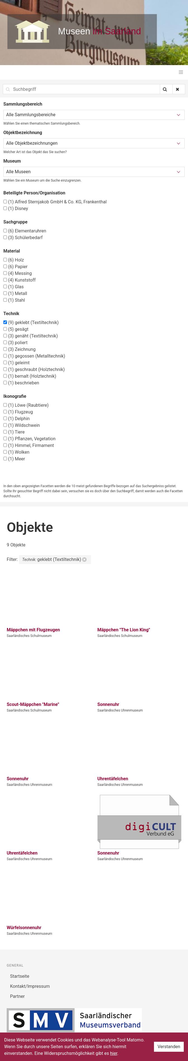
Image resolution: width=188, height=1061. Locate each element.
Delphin (16, 418)
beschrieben (21, 383)
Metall (15, 293)
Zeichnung (19, 349)
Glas (13, 286)
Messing (17, 273)
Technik (11, 313)
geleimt (16, 362)
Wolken (16, 452)
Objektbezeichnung (22, 132)
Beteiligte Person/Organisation (34, 193)
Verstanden (169, 1046)
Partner (17, 996)
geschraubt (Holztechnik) (34, 369)
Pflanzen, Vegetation (29, 438)
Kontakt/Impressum (30, 986)
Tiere (14, 432)
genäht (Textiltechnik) (30, 336)
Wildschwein (21, 425)
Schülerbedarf (23, 237)
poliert (15, 342)
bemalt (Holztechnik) (29, 376)
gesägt (15, 329)
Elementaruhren (24, 231)
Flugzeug (18, 412)
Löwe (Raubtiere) (26, 405)
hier (113, 1053)
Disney (15, 208)
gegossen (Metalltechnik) (34, 356)
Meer (14, 458)
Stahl (14, 300)
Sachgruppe (15, 222)
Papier (15, 266)
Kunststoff (19, 280)
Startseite (19, 976)
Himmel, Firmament (28, 445)
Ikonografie (14, 396)
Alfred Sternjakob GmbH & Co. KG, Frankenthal (55, 201)
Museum (12, 161)
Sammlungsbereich (22, 104)
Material (11, 251)
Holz (13, 260)
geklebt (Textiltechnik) (31, 322)
